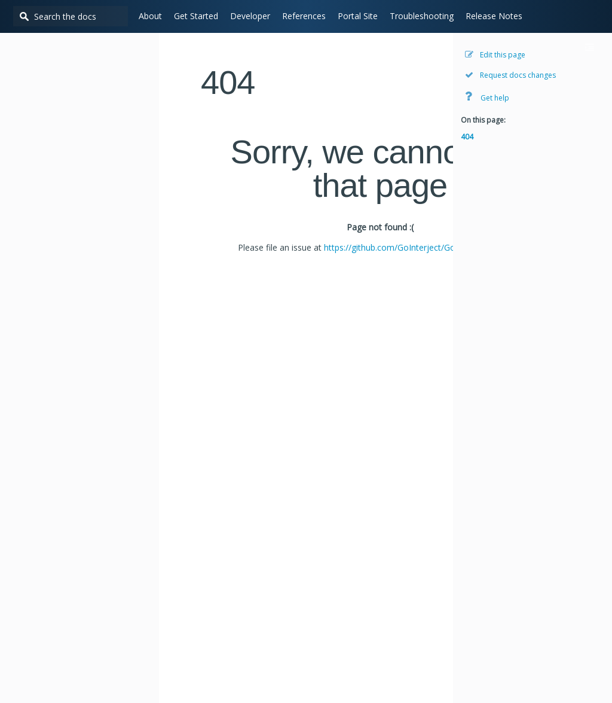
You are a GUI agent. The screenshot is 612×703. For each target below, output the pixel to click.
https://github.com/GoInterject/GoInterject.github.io (423, 247)
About (146, 16)
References (300, 16)
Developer (246, 16)
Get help (487, 96)
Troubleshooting (417, 16)
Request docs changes (510, 75)
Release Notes (489, 16)
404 (467, 137)
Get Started (192, 16)
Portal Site (353, 16)
